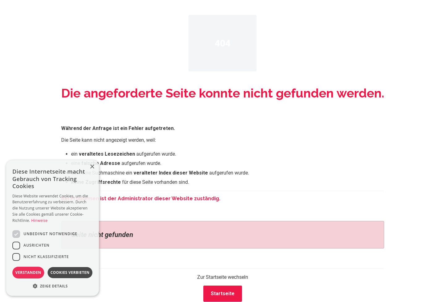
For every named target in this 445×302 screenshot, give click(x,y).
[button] (52, 286)
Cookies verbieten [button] (70, 272)
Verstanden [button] (28, 272)
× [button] (92, 167)
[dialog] (52, 228)
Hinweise (39, 220)
